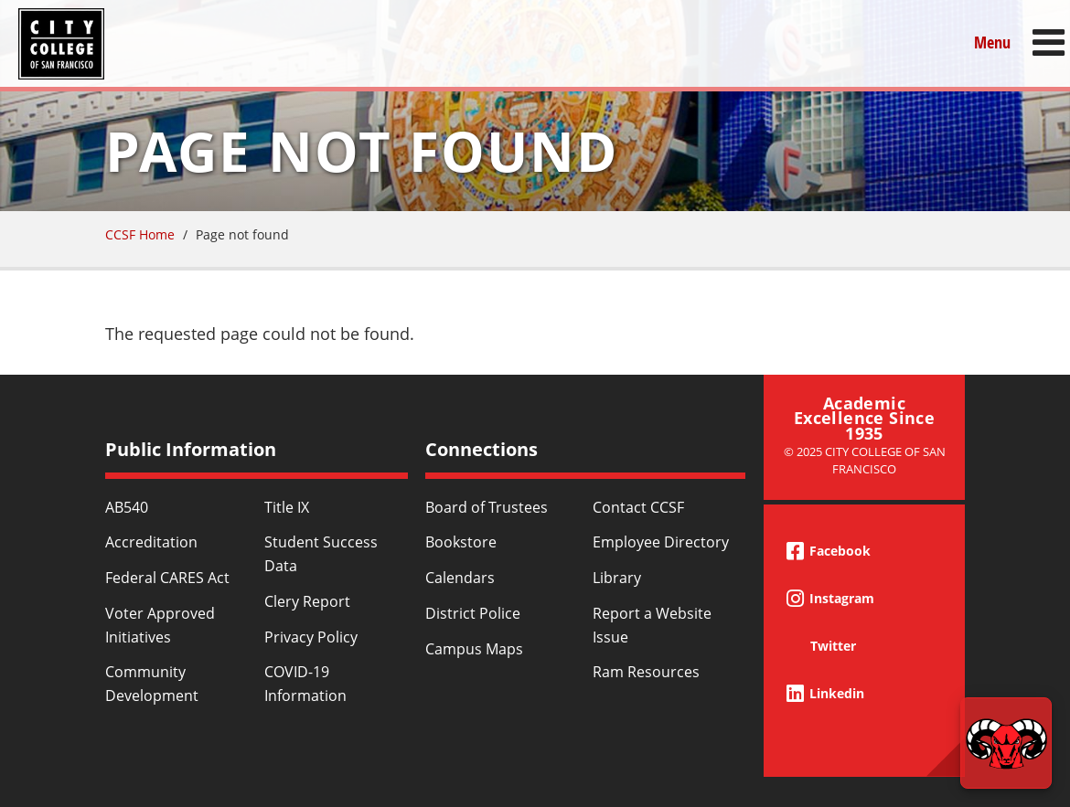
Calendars (460, 578)
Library (617, 578)
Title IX (286, 507)
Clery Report (307, 601)
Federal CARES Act (167, 578)
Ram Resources (646, 672)
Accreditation (151, 542)
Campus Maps (474, 649)
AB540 (126, 507)
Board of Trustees (486, 507)
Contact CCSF (638, 507)
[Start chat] (1006, 743)
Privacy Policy (311, 637)
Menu (992, 42)
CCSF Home (140, 234)
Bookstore (461, 542)
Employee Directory (661, 542)
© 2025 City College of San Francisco (865, 460)
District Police (472, 613)
